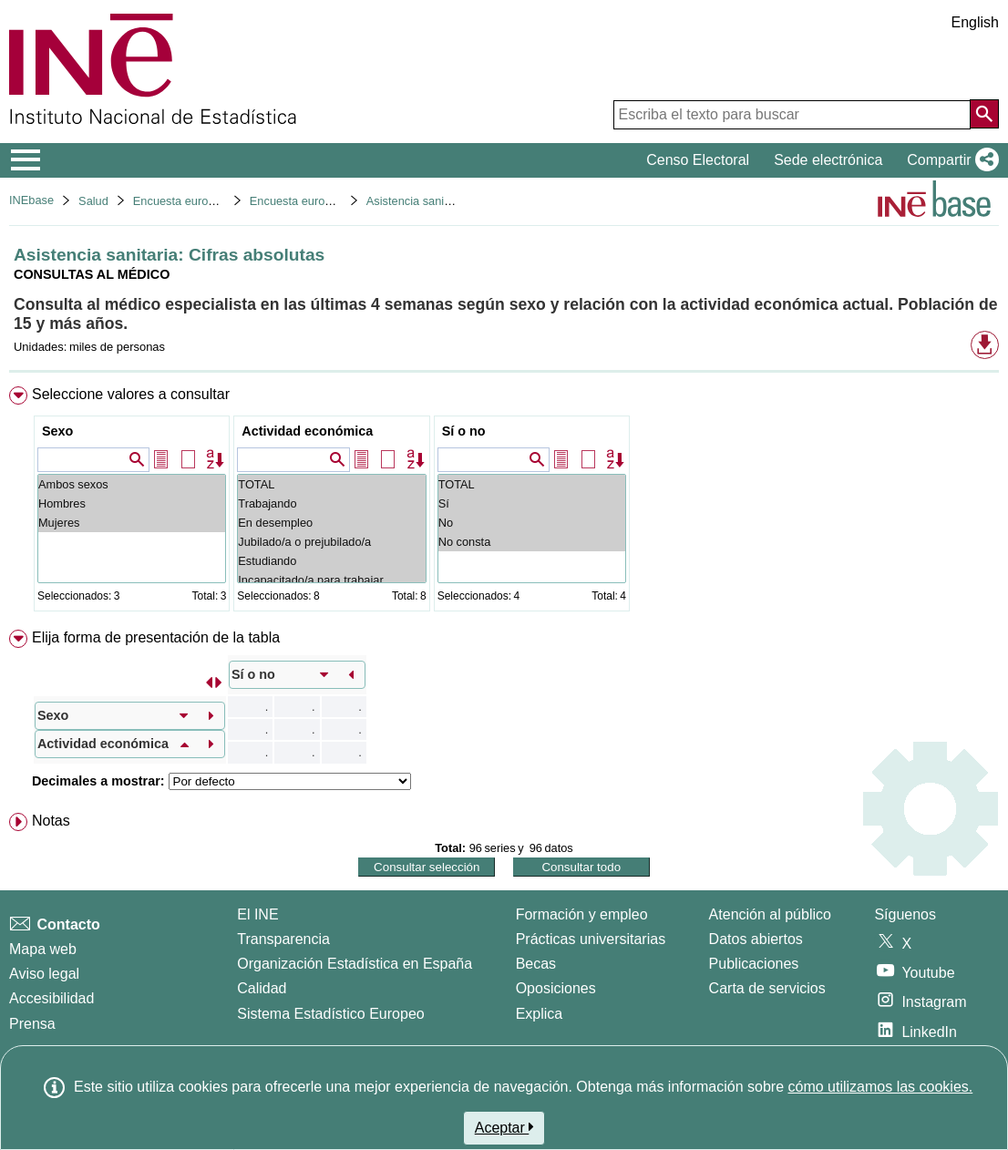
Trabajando (331, 503)
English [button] (975, 22)
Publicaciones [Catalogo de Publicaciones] (754, 963)
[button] (949, 160)
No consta (531, 541)
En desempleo (331, 522)
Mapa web (43, 949)
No (531, 522)
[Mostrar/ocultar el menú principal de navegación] (26, 160)
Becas (536, 963)
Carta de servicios (767, 988)
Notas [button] (51, 820)
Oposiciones (556, 988)
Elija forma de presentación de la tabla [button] (156, 637)
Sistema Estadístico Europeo (330, 1014)
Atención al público (770, 914)
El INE (257, 914)
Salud (93, 201)
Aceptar (504, 1127)
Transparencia (283, 939)
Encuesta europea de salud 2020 (335, 201)
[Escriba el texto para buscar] (792, 114)
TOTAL (331, 484)
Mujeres (131, 522)
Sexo (57, 431)
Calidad (261, 988)
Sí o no (464, 431)
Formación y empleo (582, 914)
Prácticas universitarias (591, 939)
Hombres (131, 503)
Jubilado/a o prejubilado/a (331, 541)
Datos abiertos (756, 939)
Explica (539, 1014)
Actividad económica (307, 431)
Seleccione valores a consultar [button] (131, 394)
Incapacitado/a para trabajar (331, 580)
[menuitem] (504, 503)
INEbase (31, 200)
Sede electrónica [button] (828, 160)
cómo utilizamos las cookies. (879, 1086)
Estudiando (331, 560)
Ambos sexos (131, 484)
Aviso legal (44, 973)
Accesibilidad (51, 998)
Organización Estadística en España (354, 963)
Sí (531, 503)
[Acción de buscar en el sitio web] (984, 113)
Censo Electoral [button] (697, 160)
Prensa (32, 1024)
